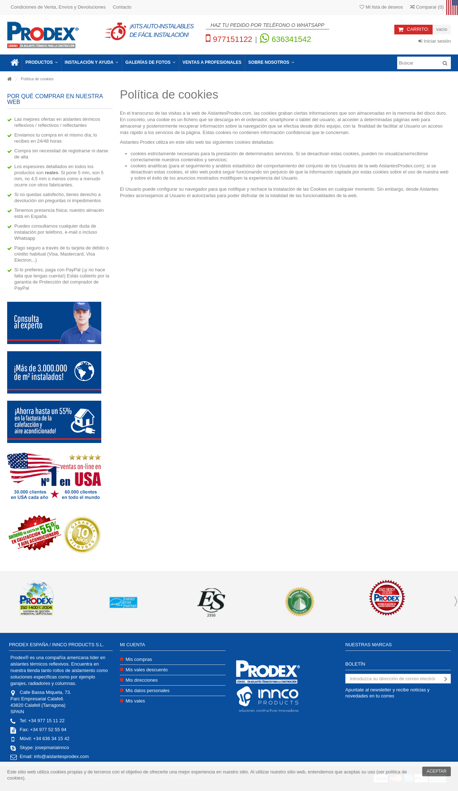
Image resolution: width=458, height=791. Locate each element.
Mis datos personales (148, 690)
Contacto (122, 7)
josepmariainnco (52, 747)
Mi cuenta (132, 644)
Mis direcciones (142, 680)
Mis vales (135, 701)
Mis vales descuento (147, 669)
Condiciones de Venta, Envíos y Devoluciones (58, 7)
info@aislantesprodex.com (61, 756)
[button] (41, 62)
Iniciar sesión (434, 41)
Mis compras (139, 659)
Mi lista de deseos (381, 7)
